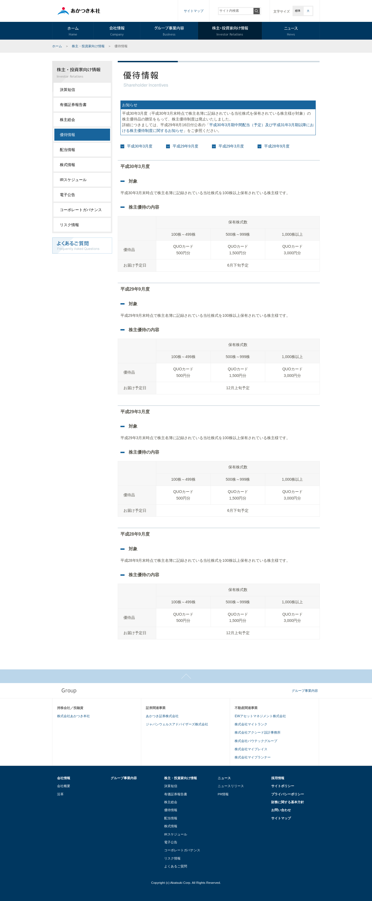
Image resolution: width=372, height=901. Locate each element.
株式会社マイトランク (251, 724)
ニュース (224, 778)
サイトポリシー (282, 786)
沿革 (60, 794)
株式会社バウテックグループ (256, 741)
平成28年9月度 (277, 146)
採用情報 (277, 778)
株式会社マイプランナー (253, 757)
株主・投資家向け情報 (88, 46)
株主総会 (67, 119)
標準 (297, 10)
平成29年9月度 (185, 146)
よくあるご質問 (175, 866)
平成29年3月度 (231, 146)
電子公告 (67, 195)
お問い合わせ (281, 810)
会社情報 (63, 778)
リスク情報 (69, 225)
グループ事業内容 (305, 691)
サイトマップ (193, 11)
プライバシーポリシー (287, 794)
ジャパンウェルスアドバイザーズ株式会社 (177, 724)
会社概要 (63, 786)
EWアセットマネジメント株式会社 (260, 716)
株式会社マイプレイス (251, 749)
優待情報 (170, 810)
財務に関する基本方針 (287, 802)
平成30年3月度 (139, 146)
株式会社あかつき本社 (73, 716)
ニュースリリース (231, 786)
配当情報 (67, 149)
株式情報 (67, 165)
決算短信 (67, 89)
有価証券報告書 (73, 104)
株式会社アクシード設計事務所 (258, 732)
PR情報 (223, 794)
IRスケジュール (73, 180)
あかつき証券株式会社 (162, 716)
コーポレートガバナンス (81, 210)
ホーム (57, 46)
